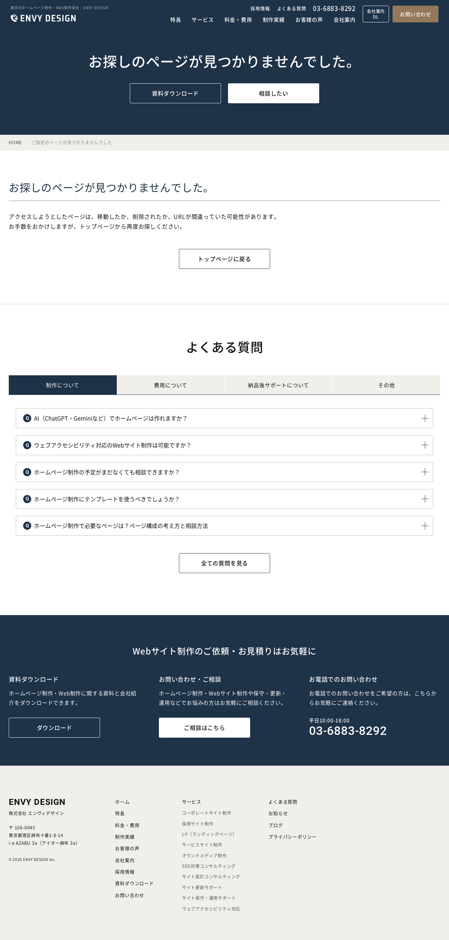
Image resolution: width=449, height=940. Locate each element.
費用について (170, 385)
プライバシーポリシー (292, 836)
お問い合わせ (415, 14)
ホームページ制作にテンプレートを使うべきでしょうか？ (101, 498)
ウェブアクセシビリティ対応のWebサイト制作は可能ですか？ (107, 444)
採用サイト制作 (198, 824)
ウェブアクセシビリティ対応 (211, 909)
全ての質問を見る (224, 563)
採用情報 (260, 8)
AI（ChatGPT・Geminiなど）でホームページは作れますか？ (105, 417)
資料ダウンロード (175, 93)
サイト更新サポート (202, 887)
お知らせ (278, 813)
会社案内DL (376, 14)
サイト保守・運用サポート (209, 898)
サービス (203, 19)
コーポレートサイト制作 (207, 813)
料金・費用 (238, 19)
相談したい (273, 93)
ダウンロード (54, 727)
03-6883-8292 (334, 8)
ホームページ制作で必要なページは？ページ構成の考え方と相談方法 (115, 525)
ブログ (275, 825)
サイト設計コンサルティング (211, 876)
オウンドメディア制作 (204, 855)
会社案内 (345, 19)
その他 (386, 385)
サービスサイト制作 (202, 845)
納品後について (278, 385)
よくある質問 (291, 8)
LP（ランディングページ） (209, 834)
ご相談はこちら (204, 727)
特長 (175, 19)
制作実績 (274, 19)
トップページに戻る (224, 259)
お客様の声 (309, 19)
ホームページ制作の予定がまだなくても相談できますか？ (101, 471)
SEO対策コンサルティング (209, 866)
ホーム (122, 801)
